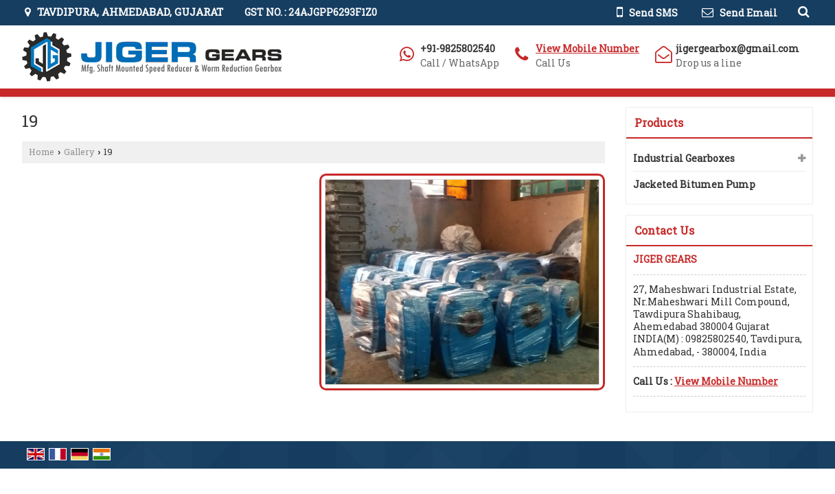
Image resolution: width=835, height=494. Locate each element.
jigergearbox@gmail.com (737, 48)
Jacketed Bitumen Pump (694, 184)
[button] (587, 48)
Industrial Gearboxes (684, 158)
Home (41, 151)
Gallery (79, 151)
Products (658, 122)
